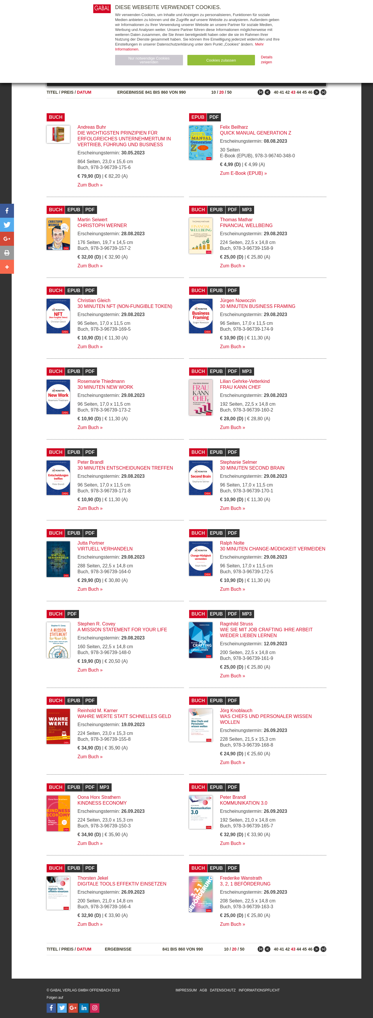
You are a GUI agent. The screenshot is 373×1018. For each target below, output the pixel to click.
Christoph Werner (102, 225)
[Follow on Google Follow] (73, 1008)
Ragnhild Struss (236, 623)
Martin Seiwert (92, 219)
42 (287, 92)
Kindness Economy (102, 803)
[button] (7, 211)
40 (276, 92)
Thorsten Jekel (93, 878)
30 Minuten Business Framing (257, 306)
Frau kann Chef (240, 387)
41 (281, 92)
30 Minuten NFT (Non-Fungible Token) (125, 306)
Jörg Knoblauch (236, 710)
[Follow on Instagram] (94, 1008)
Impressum (186, 990)
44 (299, 92)
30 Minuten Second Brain (252, 468)
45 (304, 92)
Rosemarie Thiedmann (101, 381)
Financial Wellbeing (246, 225)
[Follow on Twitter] (62, 1008)
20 (221, 92)
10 (213, 92)
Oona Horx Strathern (99, 797)
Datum (84, 92)
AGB (203, 990)
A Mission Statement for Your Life (122, 629)
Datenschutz (222, 990)
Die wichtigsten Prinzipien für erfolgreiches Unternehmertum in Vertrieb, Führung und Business (124, 138)
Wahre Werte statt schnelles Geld (124, 716)
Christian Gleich (94, 300)
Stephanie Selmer (238, 462)
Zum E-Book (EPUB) (241, 173)
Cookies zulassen (221, 60)
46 (310, 92)
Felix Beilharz (234, 127)
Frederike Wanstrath (241, 878)
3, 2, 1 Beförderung (245, 883)
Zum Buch (88, 184)
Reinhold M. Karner (98, 710)
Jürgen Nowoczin (238, 300)
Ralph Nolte (232, 543)
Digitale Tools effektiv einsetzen (122, 883)
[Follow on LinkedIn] (84, 1008)
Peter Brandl (90, 462)
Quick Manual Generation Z (255, 132)
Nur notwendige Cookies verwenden (149, 60)
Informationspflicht (259, 990)
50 (229, 92)
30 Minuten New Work (105, 387)
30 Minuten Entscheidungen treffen (125, 468)
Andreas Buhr (92, 127)
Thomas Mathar (236, 219)
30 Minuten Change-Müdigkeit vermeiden (273, 548)
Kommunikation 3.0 (243, 803)
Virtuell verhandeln (105, 548)
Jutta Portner (91, 543)
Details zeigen (266, 59)
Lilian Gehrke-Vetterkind (245, 381)
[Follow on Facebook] (51, 1008)
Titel (52, 92)
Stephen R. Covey (96, 623)
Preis (67, 92)
